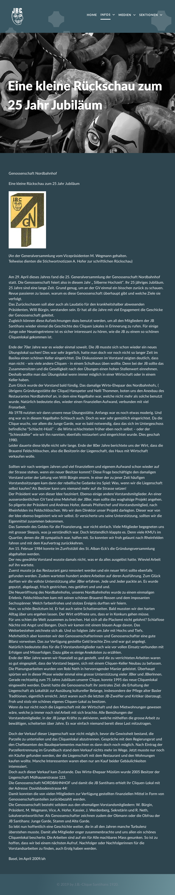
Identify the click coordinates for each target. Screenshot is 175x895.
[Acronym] (17, 16)
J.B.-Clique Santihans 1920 (96, 884)
